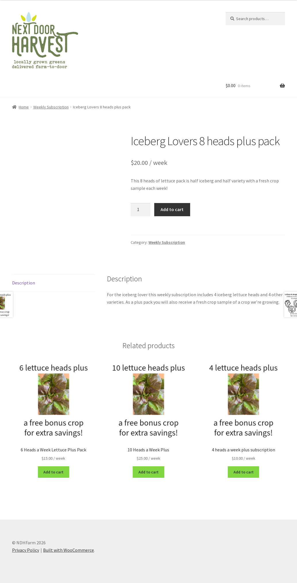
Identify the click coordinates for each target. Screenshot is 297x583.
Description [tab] (23, 283)
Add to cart (172, 209)
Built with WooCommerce (68, 550)
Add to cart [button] (53, 472)
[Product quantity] (140, 209)
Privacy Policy (25, 550)
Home (24, 107)
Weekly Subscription (51, 107)
